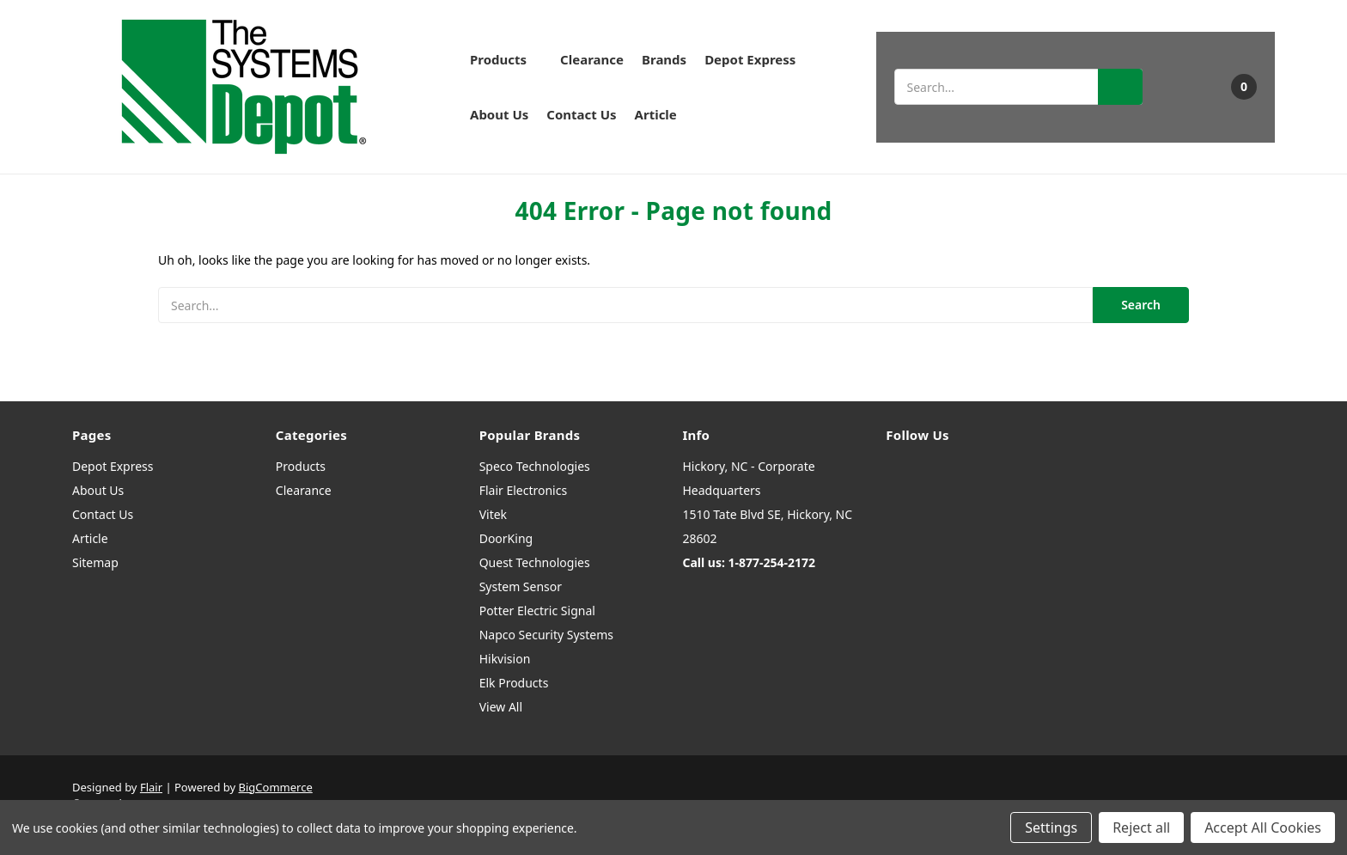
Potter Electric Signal (537, 610)
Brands (664, 59)
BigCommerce (276, 787)
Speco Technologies (534, 466)
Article (656, 114)
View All (500, 707)
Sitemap (95, 562)
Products (506, 59)
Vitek (493, 514)
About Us (499, 114)
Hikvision (505, 658)
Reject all (1141, 827)
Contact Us (581, 114)
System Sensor (520, 586)
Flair (151, 787)
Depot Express (749, 59)
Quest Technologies (534, 562)
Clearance (592, 59)
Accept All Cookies (1262, 827)
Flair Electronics (523, 490)
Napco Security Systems (546, 634)
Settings (1051, 827)
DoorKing (506, 538)
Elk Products (514, 683)
